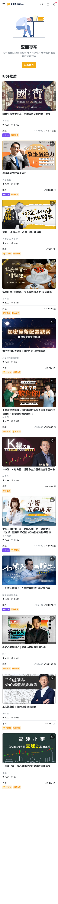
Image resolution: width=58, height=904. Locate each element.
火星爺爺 (6, 179)
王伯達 (5, 713)
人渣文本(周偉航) (10, 239)
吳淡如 (5, 417)
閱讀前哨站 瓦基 (10, 594)
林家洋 (5, 476)
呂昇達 (5, 298)
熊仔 (4, 654)
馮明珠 (5, 120)
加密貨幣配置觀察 (10, 357)
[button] (3, 4)
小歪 (4, 772)
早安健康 (6, 535)
